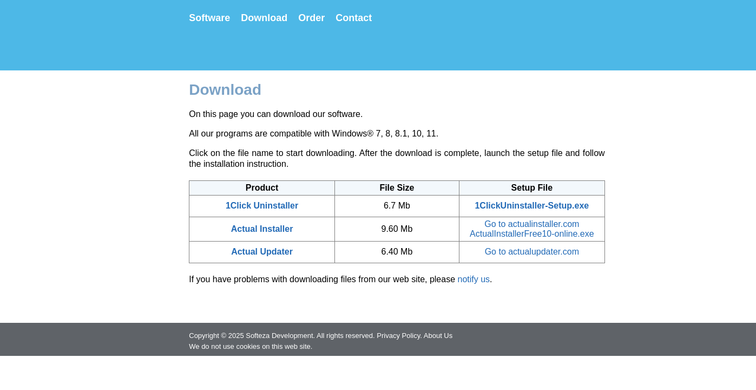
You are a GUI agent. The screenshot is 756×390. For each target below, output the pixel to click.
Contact (354, 17)
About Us (438, 336)
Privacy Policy (398, 336)
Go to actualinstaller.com (531, 224)
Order (311, 17)
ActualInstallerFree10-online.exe (532, 233)
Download (264, 17)
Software (209, 17)
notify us (474, 279)
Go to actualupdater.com (532, 251)
